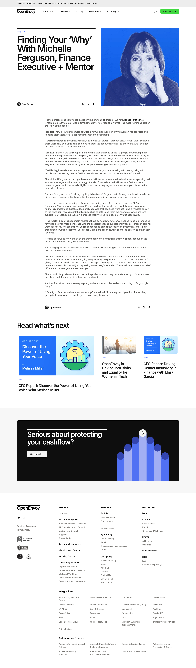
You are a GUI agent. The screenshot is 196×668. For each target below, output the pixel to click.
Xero (61, 617)
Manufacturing (107, 538)
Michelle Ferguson (131, 120)
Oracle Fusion (159, 597)
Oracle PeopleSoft (98, 604)
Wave (92, 617)
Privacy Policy (23, 530)
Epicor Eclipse (65, 629)
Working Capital (67, 556)
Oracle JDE (158, 613)
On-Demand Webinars (152, 531)
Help (144, 557)
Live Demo (106, 579)
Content (146, 519)
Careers (104, 571)
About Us (105, 568)
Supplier (63, 534)
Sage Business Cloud (68, 622)
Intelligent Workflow (68, 574)
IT (101, 525)
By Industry (106, 534)
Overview (63, 513)
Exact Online (65, 613)
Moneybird (126, 609)
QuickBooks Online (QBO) (133, 604)
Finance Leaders (108, 517)
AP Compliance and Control (72, 527)
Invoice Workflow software (133, 651)
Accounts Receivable (70, 544)
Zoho (123, 617)
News (103, 564)
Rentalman (157, 604)
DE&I (25, 32)
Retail (103, 542)
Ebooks (145, 527)
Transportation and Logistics (114, 546)
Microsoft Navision (98, 622)
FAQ (144, 561)
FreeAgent (95, 613)
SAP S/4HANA (97, 609)
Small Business (107, 528)
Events (145, 537)
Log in (154, 11)
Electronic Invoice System (133, 644)
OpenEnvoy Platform (69, 562)
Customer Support (150, 564)
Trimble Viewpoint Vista (164, 622)
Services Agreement (26, 526)
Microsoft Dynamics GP (101, 597)
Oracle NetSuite (66, 604)
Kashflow (157, 609)
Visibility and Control (68, 531)
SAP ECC (63, 609)
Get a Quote (106, 582)
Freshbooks (126, 613)
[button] (169, 11)
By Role (104, 513)
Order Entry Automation (70, 577)
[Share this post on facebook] (93, 104)
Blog (19, 32)
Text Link (56, 365)
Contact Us (106, 575)
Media (103, 549)
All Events (147, 541)
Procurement (107, 521)
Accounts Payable (68, 519)
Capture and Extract (68, 566)
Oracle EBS (126, 597)
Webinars (146, 544)
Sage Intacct (158, 617)
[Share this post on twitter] (88, 104)
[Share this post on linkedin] (83, 104)
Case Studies (148, 523)
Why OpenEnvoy (108, 560)
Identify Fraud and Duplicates (72, 523)
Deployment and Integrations (72, 581)
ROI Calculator (149, 550)
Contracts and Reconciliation (72, 570)
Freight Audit (65, 538)
